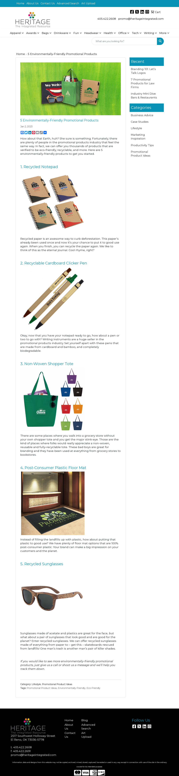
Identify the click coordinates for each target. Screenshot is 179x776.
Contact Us (48, 3)
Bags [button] (45, 33)
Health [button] (108, 33)
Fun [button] (76, 33)
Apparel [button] (15, 33)
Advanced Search (68, 3)
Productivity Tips (142, 145)
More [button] (162, 33)
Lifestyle (36, 684)
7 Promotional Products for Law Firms (142, 83)
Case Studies (140, 121)
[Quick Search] (124, 41)
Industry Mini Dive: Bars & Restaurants (144, 95)
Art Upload (88, 3)
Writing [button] (149, 33)
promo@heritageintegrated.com (141, 18)
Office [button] (122, 33)
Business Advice (142, 115)
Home (20, 3)
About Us (32, 3)
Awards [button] (31, 33)
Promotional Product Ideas (57, 684)
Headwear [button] (91, 33)
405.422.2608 (106, 18)
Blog (84, 720)
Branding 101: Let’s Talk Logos (143, 70)
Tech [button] (135, 33)
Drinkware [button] (61, 33)
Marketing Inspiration (138, 136)
